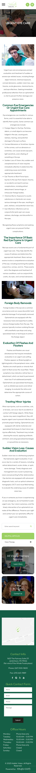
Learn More (18, 564)
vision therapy (10, 542)
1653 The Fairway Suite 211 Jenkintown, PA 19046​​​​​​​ (18, 659)
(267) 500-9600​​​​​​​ (21, 668)
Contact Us (18, 594)
